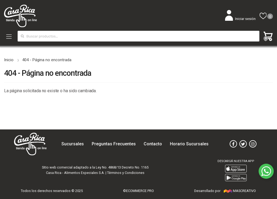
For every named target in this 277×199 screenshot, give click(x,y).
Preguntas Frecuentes (114, 143)
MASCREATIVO (240, 191)
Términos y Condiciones (125, 173)
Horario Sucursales (189, 143)
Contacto (153, 143)
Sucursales (72, 143)
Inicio (9, 59)
